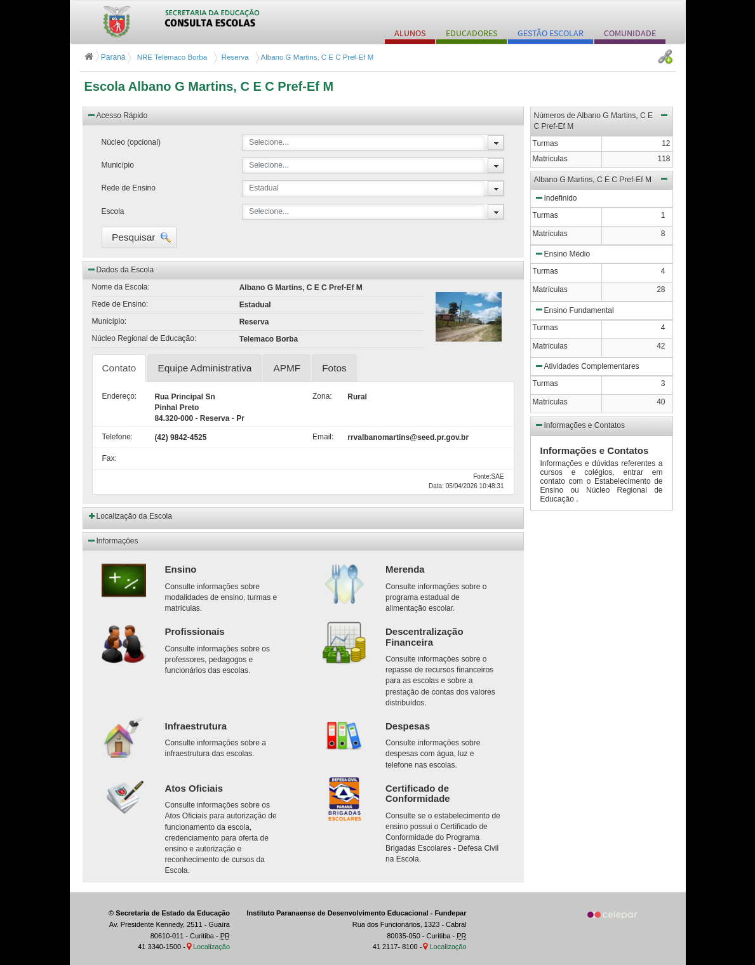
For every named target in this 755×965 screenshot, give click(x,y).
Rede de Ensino (129, 187)
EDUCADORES (471, 33)
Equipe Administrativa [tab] (204, 368)
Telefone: (117, 436)
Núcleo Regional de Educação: (144, 338)
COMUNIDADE (630, 33)
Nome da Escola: (121, 287)
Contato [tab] (119, 368)
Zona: (320, 396)
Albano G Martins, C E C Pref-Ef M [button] (601, 178)
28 (661, 289)
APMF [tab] (286, 368)
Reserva (232, 57)
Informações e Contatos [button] (579, 425)
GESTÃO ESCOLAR (551, 33)
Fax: (109, 458)
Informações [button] (112, 540)
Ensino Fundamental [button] (574, 309)
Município (118, 165)
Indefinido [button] (555, 197)
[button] (139, 237)
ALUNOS (409, 33)
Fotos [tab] (334, 368)
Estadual (264, 187)
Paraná (106, 57)
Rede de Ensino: (120, 304)
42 (661, 346)
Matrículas (550, 233)
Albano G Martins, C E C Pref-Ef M (316, 57)
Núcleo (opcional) (131, 142)
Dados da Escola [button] (120, 269)
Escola (113, 211)
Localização (211, 946)
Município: (109, 321)
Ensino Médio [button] (562, 253)
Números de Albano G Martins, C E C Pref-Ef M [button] (601, 120)
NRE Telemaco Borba (171, 57)
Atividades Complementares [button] (586, 366)
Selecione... (269, 142)
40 (661, 401)
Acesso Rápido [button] (117, 115)
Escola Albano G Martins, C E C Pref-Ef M (209, 86)
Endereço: (119, 396)
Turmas (545, 215)
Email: (320, 436)
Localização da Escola (134, 516)
